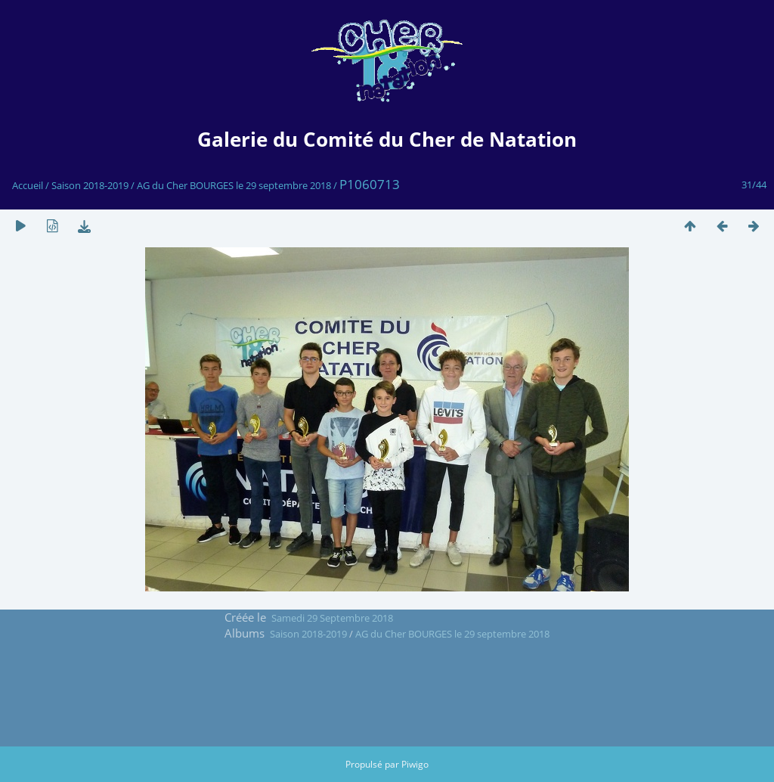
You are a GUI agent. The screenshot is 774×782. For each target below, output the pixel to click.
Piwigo (415, 764)
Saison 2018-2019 (89, 185)
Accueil (27, 185)
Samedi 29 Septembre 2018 (332, 618)
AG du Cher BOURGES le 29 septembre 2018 (234, 185)
